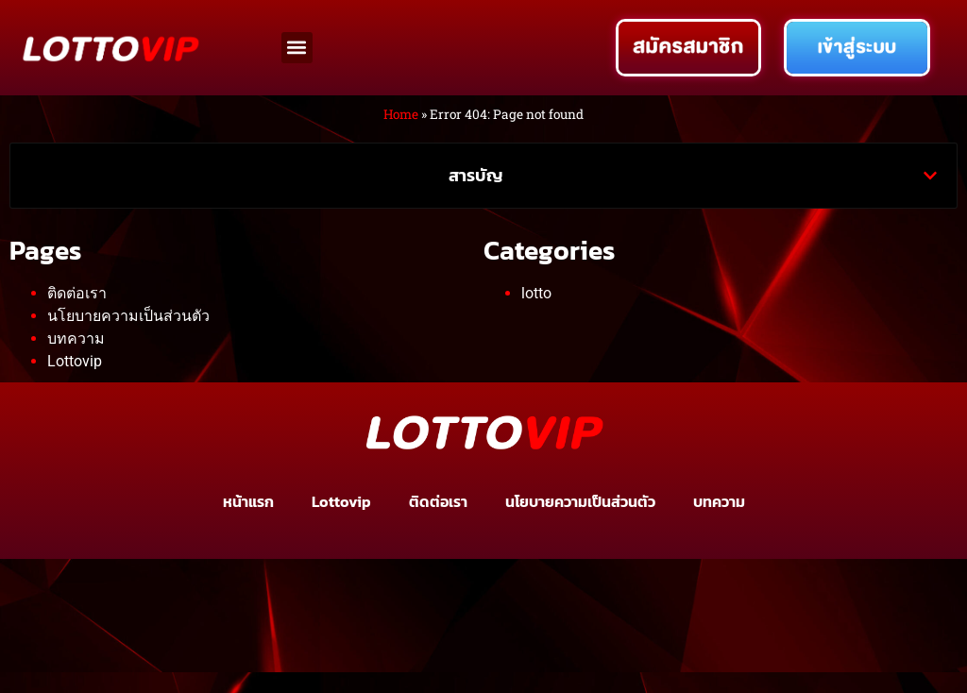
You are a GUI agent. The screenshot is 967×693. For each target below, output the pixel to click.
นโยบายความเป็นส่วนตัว (128, 316)
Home (400, 114)
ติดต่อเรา (77, 293)
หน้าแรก (248, 501)
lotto (536, 293)
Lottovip (74, 361)
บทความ (76, 338)
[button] (297, 47)
